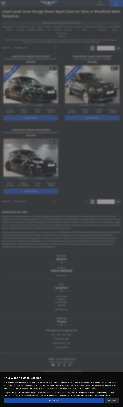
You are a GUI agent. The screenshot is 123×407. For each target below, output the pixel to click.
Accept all (53, 400)
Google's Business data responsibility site (94, 392)
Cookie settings (112, 400)
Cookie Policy (90, 388)
